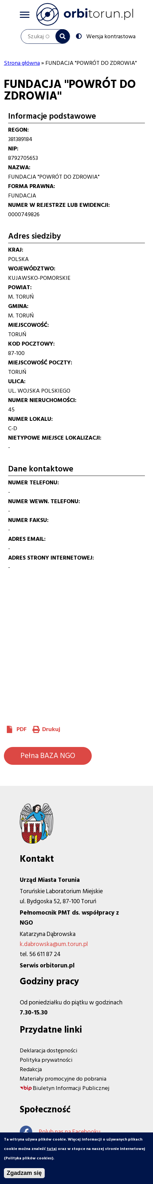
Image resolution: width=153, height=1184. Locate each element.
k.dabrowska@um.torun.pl (54, 944)
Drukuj (51, 729)
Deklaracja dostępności (48, 1050)
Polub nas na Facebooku (60, 1132)
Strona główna (22, 63)
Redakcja (31, 1069)
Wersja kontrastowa (110, 36)
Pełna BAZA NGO (47, 756)
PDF (22, 729)
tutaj (52, 1149)
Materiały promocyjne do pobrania (63, 1078)
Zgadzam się (24, 1173)
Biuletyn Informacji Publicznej (71, 1088)
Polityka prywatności (46, 1060)
